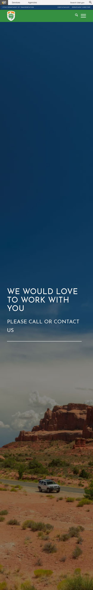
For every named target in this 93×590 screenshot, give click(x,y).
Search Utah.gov (77, 2)
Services (16, 2)
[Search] (75, 16)
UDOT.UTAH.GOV (63, 7)
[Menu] (82, 16)
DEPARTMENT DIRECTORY (81, 7)
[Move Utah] (38, 16)
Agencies (32, 2)
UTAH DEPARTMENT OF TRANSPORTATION (18, 7)
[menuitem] (75, 16)
